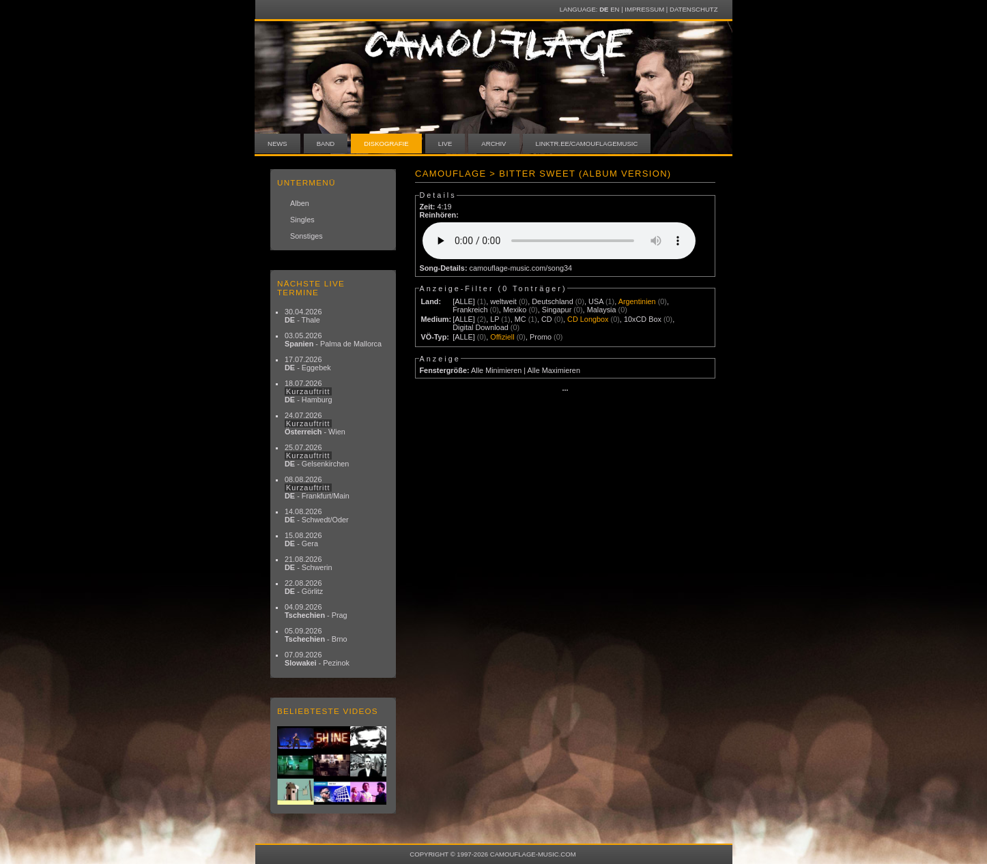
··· (565, 390)
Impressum (644, 9)
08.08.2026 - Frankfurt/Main (317, 487)
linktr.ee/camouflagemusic (587, 143)
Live (445, 143)
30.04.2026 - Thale (303, 316)
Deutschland (552, 301)
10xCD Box (642, 319)
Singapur (557, 310)
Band (326, 143)
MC (520, 319)
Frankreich (470, 310)
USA (595, 301)
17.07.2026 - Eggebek (308, 363)
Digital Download (481, 327)
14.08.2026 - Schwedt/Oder (317, 515)
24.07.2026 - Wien (315, 423)
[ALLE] (464, 301)
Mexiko (514, 310)
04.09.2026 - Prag (316, 611)
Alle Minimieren (496, 370)
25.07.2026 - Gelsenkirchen (317, 455)
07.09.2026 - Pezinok (317, 659)
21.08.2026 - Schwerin (308, 563)
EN (614, 9)
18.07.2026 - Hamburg (308, 391)
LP (494, 319)
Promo (541, 337)
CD (546, 319)
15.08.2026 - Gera (303, 539)
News (277, 143)
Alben (299, 203)
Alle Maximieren (554, 370)
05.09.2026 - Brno (316, 635)
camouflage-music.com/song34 (521, 268)
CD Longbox (587, 319)
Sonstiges (306, 236)
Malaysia (601, 310)
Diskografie (386, 143)
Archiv (493, 143)
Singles (302, 219)
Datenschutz (693, 9)
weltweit (503, 301)
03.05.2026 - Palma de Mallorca (333, 339)
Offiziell (502, 337)
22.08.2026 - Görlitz (304, 587)
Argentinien (637, 301)
